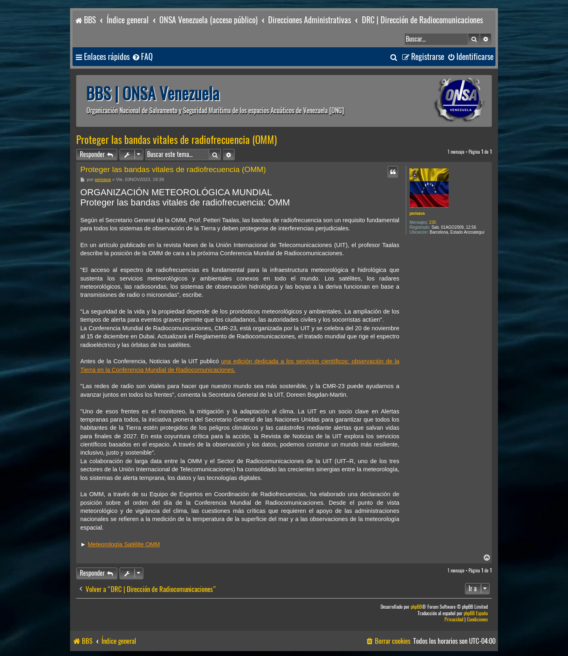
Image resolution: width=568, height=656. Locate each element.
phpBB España (476, 613)
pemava (417, 213)
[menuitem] (142, 57)
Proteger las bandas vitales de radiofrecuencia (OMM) (176, 140)
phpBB (416, 607)
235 (432, 222)
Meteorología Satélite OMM (124, 544)
